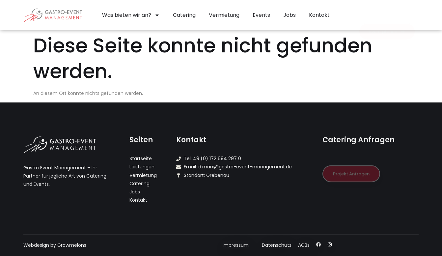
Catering (184, 15)
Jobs (289, 15)
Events (261, 15)
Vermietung (224, 15)
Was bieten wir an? (131, 15)
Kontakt (319, 15)
